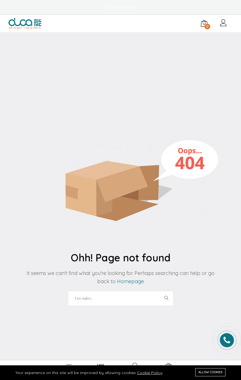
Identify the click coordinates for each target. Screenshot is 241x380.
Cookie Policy (149, 372)
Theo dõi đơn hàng (119, 7)
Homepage (130, 281)
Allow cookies (210, 372)
